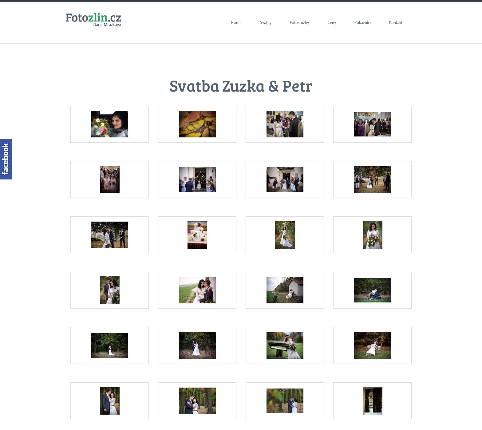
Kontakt (395, 22)
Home (236, 22)
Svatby (265, 22)
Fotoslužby (299, 22)
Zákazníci (362, 22)
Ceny (331, 22)
